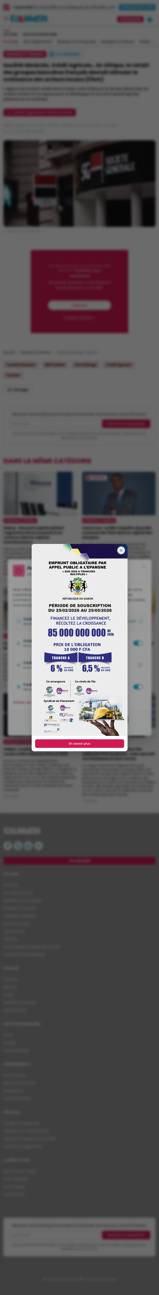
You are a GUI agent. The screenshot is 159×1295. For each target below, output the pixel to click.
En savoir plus (79, 743)
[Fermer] (121, 550)
